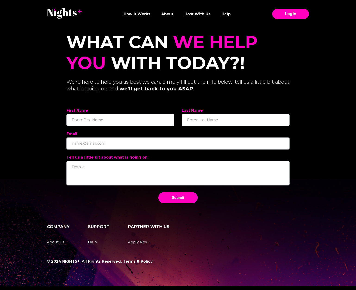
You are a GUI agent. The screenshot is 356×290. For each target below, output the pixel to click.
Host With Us (197, 14)
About (167, 14)
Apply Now (138, 246)
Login (290, 14)
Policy (147, 265)
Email (71, 134)
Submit (178, 201)
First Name (77, 110)
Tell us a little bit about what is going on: (107, 157)
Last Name (192, 110)
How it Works (137, 14)
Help (226, 14)
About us (55, 246)
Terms (130, 265)
